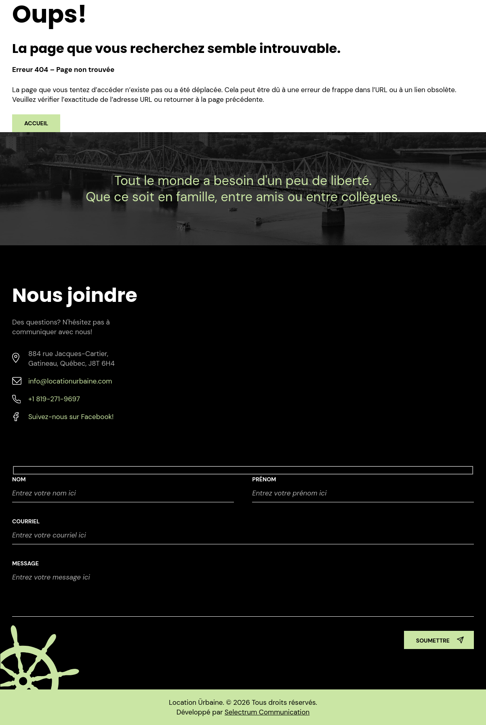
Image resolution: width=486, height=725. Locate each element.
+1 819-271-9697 (54, 398)
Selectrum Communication (267, 712)
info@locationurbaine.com (70, 381)
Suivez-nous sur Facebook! (71, 416)
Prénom (264, 479)
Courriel (26, 521)
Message (25, 563)
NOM (19, 479)
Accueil (36, 123)
